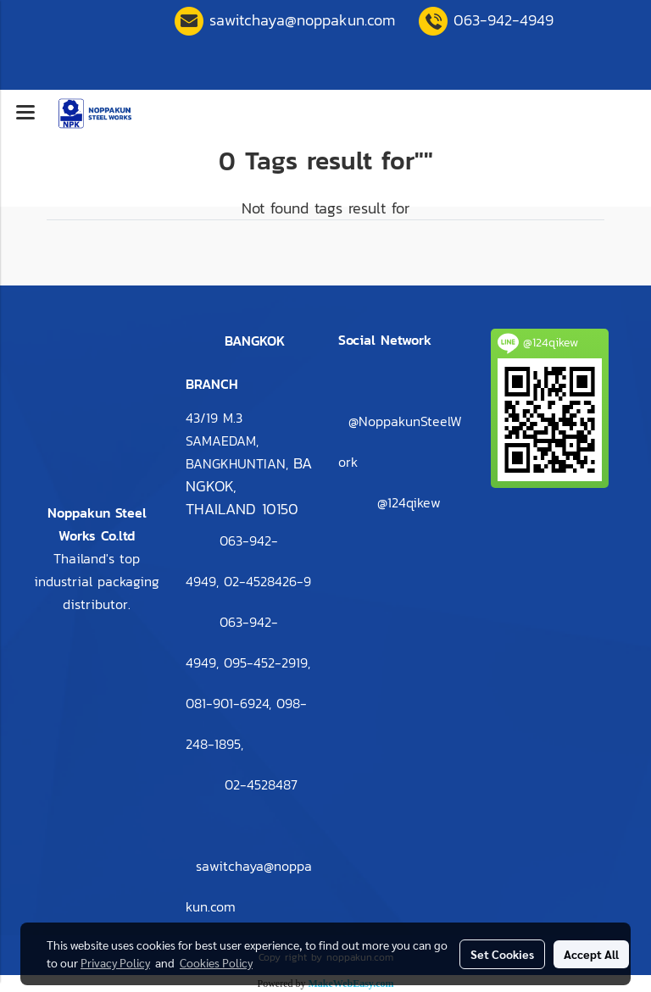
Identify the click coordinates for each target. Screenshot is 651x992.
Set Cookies (502, 954)
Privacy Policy (115, 962)
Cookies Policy (216, 962)
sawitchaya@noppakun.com (302, 19)
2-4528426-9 (267, 581)
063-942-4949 (503, 19)
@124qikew (409, 502)
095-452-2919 (266, 662)
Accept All (591, 954)
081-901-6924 (227, 703)
